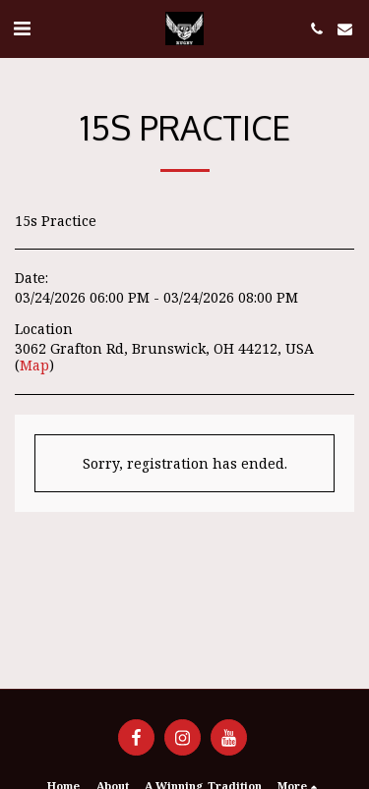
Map (34, 365)
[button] (21, 28)
